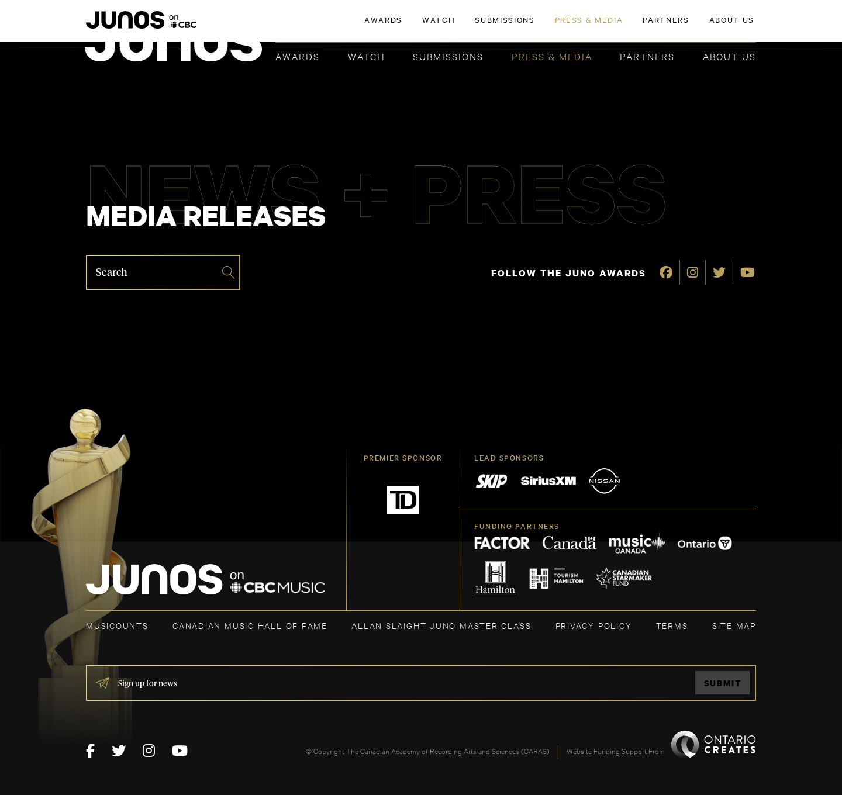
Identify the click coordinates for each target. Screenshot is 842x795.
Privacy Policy (593, 625)
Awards (297, 56)
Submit (722, 683)
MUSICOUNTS (117, 625)
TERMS (672, 625)
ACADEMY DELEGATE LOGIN (701, 27)
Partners (647, 56)
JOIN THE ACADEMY (593, 27)
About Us (729, 56)
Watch (366, 56)
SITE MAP (734, 625)
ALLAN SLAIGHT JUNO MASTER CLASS (441, 625)
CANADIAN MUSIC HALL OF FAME (249, 625)
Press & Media (552, 56)
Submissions (448, 56)
